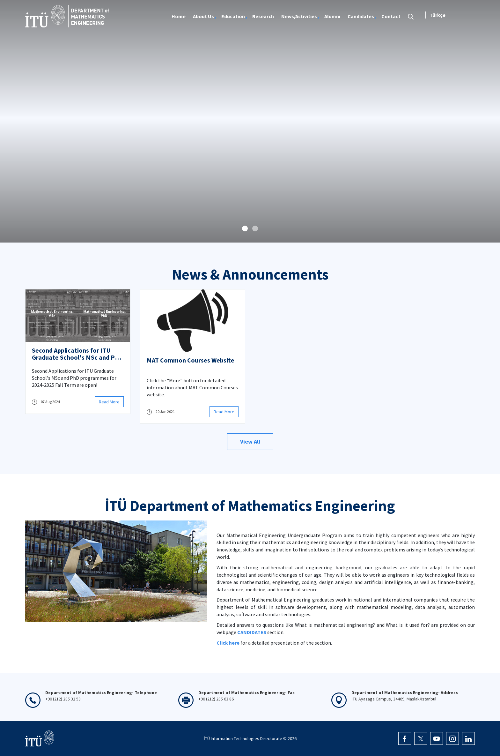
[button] (245, 228)
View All (250, 441)
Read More (109, 402)
